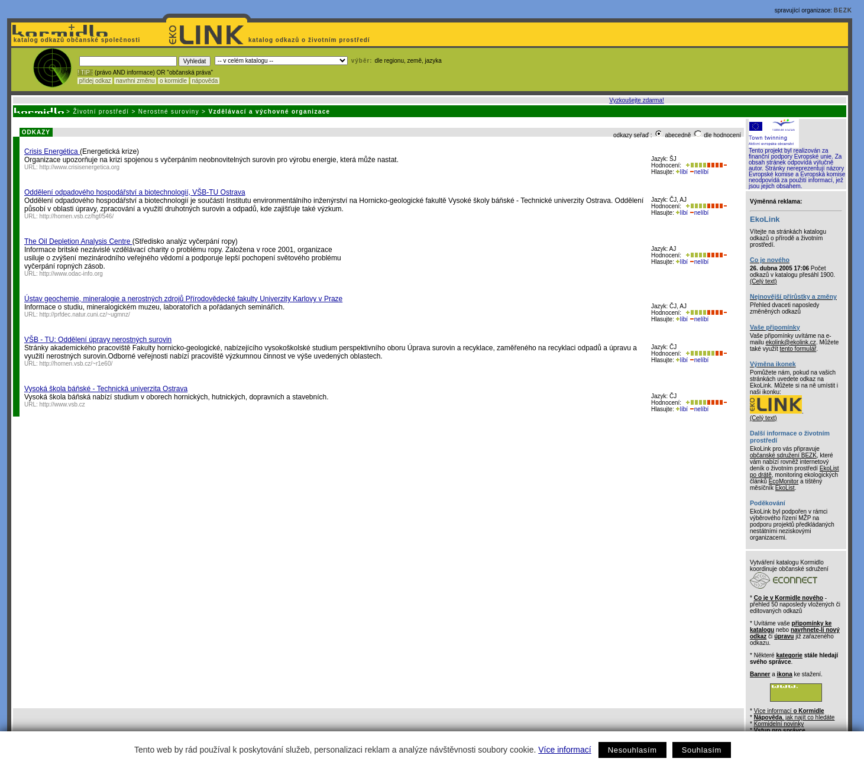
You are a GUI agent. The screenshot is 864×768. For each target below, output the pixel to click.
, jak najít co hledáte (794, 717)
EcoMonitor (784, 481)
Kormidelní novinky (779, 724)
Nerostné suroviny (168, 111)
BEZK (843, 10)
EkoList (785, 488)
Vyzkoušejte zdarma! (636, 100)
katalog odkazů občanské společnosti (75, 40)
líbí (682, 172)
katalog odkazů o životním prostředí (310, 40)
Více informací (564, 749)
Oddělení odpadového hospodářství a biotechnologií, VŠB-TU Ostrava (134, 192)
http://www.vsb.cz (62, 404)
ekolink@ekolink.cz (791, 342)
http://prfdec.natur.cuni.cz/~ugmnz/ (85, 314)
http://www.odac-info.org (71, 273)
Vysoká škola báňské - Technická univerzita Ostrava (105, 389)
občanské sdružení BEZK (783, 455)
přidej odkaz (94, 81)
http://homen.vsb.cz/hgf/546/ (77, 216)
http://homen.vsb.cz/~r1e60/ (76, 363)
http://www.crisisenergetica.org (80, 167)
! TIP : (85, 72)
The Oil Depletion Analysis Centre (78, 241)
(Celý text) (763, 281)
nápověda (205, 81)
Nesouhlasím (632, 750)
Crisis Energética (52, 151)
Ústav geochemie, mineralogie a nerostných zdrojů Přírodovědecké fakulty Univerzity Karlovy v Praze (183, 299)
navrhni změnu (135, 81)
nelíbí (699, 172)
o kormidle (173, 81)
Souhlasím (701, 750)
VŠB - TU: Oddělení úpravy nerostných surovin (97, 339)
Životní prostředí (101, 111)
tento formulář (798, 349)
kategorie (789, 655)
